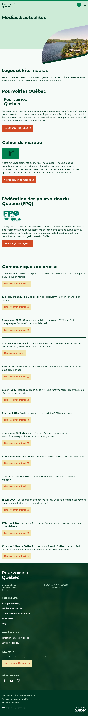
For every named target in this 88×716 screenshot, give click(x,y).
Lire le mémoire (12, 353)
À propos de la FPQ (11, 603)
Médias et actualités (12, 608)
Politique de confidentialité (15, 699)
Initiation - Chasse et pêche (15, 638)
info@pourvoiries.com (53, 587)
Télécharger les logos (16, 128)
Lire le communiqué (15, 283)
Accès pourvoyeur (11, 702)
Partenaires (7, 618)
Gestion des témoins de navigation (18, 695)
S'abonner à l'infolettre (17, 663)
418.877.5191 (51, 585)
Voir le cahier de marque (17, 179)
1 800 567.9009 (62, 585)
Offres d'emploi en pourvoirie (16, 613)
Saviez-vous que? (10, 642)
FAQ (4, 623)
